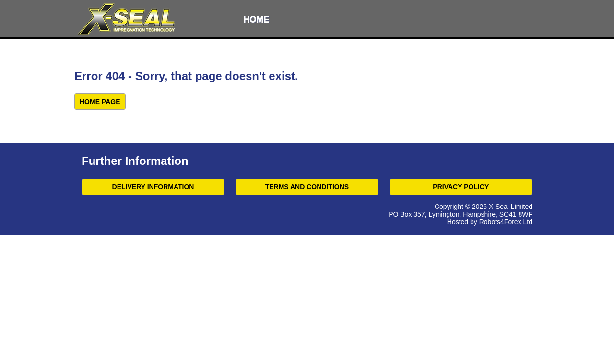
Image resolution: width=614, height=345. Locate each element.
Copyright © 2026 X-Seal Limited (483, 206)
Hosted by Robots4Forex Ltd (489, 222)
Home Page (100, 101)
